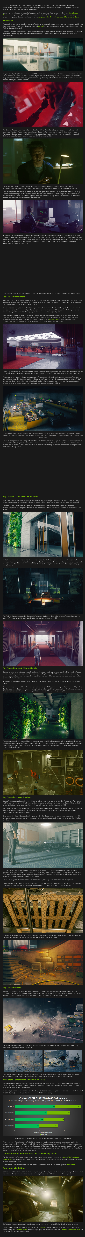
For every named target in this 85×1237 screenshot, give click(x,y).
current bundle (22, 1229)
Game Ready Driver (70, 1229)
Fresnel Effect (54, 319)
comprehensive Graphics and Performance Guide (58, 17)
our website (70, 1165)
